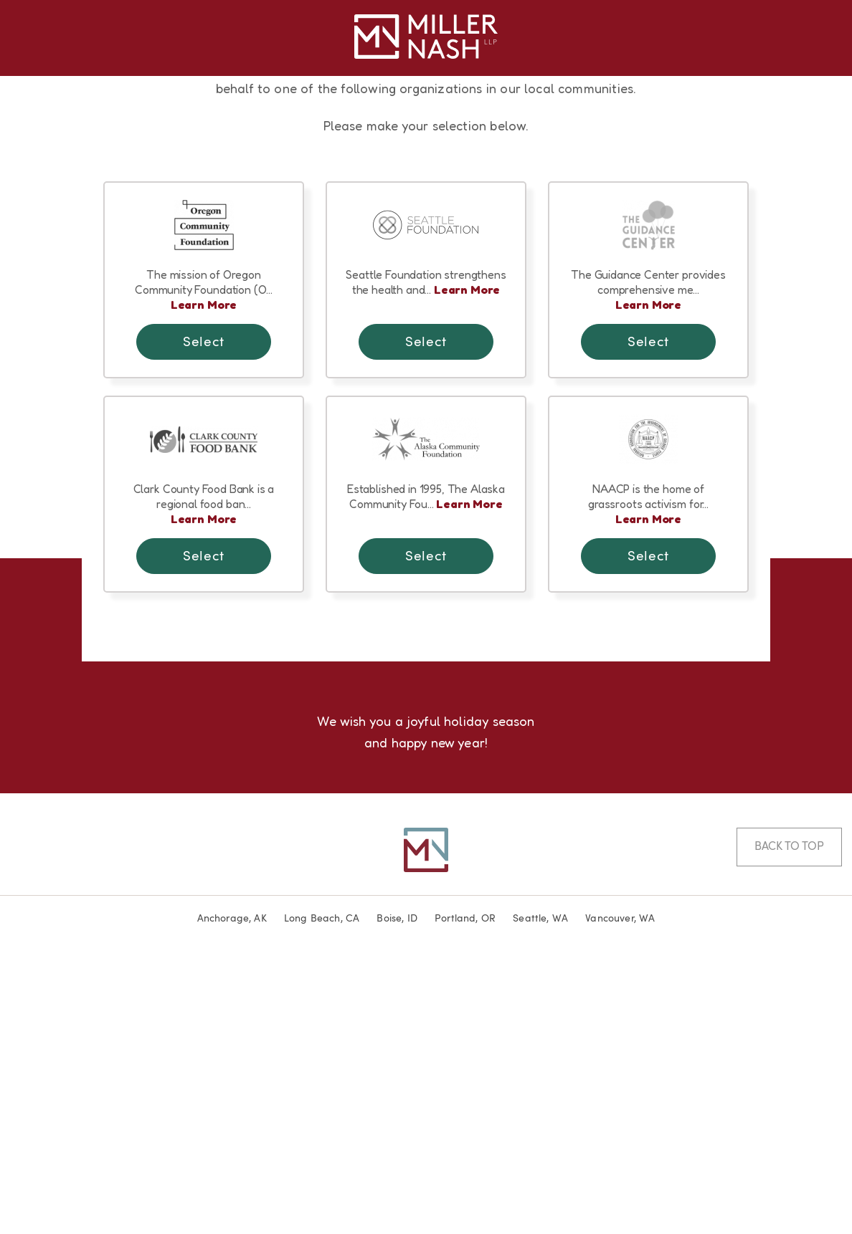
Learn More (204, 578)
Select (203, 616)
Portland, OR (465, 1192)
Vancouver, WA (620, 1192)
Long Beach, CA (322, 1192)
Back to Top (789, 1121)
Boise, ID (397, 1192)
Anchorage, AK (232, 1192)
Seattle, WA (540, 1192)
